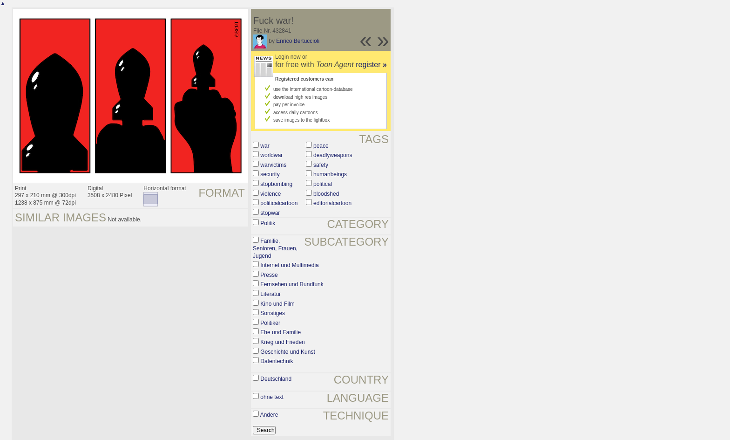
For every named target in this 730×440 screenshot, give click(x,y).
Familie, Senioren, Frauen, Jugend (275, 248)
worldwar (271, 155)
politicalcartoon (278, 203)
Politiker (270, 323)
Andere (269, 415)
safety (320, 165)
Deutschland (275, 379)
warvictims (273, 165)
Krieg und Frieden (282, 342)
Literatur (270, 294)
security (269, 174)
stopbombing (276, 184)
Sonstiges (272, 313)
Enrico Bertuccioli (297, 41)
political (322, 184)
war (264, 146)
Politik (267, 223)
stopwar (270, 213)
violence (270, 194)
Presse (268, 275)
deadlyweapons (332, 155)
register (371, 65)
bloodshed (326, 194)
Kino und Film (277, 304)
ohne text (271, 397)
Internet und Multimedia (289, 265)
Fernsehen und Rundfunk (291, 284)
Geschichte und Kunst (287, 352)
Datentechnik (276, 361)
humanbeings (330, 174)
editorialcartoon (332, 203)
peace (321, 146)
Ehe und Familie (280, 332)
